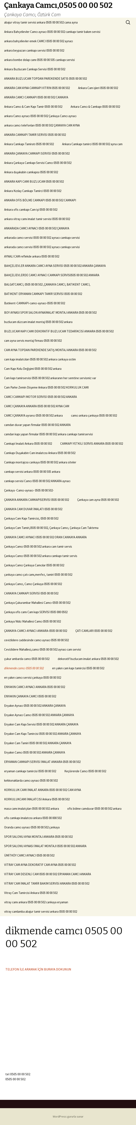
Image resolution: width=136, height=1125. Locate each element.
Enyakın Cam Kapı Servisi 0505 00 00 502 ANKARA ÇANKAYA (41, 724)
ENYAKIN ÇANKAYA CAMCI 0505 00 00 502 (30, 696)
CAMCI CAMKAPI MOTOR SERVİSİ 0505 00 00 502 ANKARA (40, 397)
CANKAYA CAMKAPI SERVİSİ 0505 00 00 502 (31, 593)
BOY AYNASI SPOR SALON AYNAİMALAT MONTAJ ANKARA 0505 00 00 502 (50, 312)
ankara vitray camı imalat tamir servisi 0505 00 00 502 (37, 219)
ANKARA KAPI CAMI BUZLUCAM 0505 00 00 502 (34, 181)
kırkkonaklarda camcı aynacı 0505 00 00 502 (31, 780)
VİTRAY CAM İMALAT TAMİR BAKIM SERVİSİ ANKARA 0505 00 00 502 (46, 883)
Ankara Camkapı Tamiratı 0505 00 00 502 (29, 144)
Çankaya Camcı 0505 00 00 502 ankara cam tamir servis (38, 546)
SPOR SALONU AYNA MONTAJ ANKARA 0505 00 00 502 (38, 837)
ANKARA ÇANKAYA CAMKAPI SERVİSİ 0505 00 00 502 (37, 153)
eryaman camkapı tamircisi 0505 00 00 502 (30, 771)
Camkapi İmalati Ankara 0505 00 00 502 (28, 444)
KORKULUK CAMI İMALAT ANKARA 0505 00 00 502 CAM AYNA (42, 790)
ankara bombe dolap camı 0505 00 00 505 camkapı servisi (39, 60)
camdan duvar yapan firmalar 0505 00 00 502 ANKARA (37, 425)
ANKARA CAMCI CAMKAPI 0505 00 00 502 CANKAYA (36, 97)
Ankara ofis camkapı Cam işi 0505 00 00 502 (30, 210)
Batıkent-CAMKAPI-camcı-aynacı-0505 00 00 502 (34, 303)
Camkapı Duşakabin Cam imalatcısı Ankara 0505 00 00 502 (39, 453)
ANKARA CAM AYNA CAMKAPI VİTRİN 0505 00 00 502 (37, 88)
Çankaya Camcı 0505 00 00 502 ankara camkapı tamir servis (40, 556)
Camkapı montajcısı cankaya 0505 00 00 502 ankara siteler (40, 462)
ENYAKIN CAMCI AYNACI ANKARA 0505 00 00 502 (34, 687)
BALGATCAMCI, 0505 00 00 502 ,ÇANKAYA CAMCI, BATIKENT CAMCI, (47, 284)
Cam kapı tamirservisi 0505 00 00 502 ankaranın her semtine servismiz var (50, 378)
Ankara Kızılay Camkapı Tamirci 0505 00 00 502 (32, 191)
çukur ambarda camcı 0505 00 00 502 (26, 659)
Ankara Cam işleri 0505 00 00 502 (98, 88)
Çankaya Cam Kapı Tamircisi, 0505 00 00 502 (31, 518)
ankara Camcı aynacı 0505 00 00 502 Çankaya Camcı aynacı (40, 116)
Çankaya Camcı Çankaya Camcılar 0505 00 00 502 (34, 565)
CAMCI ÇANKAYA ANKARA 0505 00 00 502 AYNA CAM (36, 406)
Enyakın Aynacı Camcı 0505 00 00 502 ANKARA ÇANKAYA (39, 715)
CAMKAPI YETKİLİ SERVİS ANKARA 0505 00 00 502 (91, 444)
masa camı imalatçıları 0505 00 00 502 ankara (31, 809)
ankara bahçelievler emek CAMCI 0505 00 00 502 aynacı (38, 41)
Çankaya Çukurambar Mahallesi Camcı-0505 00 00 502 (37, 603)
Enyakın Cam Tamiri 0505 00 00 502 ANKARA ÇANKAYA (37, 743)
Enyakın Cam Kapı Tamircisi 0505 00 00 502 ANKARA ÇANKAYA (42, 734)
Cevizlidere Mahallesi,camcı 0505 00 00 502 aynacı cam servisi (42, 649)
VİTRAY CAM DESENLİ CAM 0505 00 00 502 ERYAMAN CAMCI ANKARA (47, 874)
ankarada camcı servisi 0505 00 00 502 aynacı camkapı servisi (42, 238)
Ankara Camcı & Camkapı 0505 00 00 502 (95, 107)
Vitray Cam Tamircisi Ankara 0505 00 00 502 (31, 893)
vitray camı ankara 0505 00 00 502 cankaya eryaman (36, 902)
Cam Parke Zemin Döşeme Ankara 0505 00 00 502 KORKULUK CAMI (46, 387)
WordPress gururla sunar (68, 1116)
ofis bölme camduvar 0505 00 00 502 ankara (94, 809)
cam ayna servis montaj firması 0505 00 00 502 (33, 341)
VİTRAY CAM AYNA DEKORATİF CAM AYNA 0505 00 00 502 (40, 865)
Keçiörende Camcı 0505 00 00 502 (85, 771)
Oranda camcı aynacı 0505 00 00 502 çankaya (32, 827)
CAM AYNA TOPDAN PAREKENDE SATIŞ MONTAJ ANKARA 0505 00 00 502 (50, 350)
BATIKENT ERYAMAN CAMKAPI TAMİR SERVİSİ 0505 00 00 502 (43, 294)
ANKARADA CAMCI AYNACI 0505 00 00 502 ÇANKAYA (36, 228)
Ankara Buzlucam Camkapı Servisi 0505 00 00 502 (34, 69)
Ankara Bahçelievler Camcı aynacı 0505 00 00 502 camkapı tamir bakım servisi (52, 32)
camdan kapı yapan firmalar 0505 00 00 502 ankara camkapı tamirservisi (48, 434)
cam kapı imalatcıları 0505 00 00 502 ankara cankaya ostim (40, 359)
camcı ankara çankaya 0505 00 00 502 (94, 415)
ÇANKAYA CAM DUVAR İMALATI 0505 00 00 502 (33, 509)
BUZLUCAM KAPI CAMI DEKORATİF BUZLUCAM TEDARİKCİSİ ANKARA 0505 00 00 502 (59, 331)
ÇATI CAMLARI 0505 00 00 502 (93, 631)
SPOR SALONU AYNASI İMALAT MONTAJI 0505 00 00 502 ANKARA (45, 846)
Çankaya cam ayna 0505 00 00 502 (98, 500)
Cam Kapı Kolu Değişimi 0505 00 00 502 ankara (32, 369)
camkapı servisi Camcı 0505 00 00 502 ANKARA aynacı (37, 481)
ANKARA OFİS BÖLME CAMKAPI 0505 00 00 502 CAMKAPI (40, 200)
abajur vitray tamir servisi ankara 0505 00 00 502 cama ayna (41, 22)
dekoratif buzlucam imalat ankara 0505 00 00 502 (88, 659)
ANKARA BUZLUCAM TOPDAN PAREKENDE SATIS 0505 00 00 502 (45, 78)
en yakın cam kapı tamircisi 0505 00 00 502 (78, 668)
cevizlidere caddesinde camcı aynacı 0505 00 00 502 (36, 640)
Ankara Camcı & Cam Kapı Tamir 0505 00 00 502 (33, 107)
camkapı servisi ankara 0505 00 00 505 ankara (32, 472)
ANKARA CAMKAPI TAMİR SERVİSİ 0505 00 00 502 (35, 135)
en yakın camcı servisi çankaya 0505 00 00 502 (32, 677)
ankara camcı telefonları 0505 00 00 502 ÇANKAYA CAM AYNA (42, 125)
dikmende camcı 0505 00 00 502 (24, 668)
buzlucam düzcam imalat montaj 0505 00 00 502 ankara (38, 322)
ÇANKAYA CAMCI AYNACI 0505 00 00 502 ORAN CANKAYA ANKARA (45, 537)
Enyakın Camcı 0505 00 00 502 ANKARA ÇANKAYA (34, 752)
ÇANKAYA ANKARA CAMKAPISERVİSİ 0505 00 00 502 (36, 500)
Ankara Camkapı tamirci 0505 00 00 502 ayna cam (92, 144)
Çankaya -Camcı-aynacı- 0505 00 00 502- (29, 490)
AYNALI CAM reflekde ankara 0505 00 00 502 (31, 256)
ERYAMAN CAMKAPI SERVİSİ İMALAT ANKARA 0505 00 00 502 (42, 762)
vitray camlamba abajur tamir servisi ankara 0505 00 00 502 (40, 911)
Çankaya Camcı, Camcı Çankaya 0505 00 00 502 (33, 584)
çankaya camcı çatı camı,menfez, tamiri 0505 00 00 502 (38, 575)
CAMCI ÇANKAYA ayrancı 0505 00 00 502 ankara (33, 415)
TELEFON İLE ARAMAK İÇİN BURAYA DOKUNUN (38, 969)
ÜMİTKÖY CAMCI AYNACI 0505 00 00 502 (29, 855)
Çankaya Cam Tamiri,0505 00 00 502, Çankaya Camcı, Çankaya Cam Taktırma (51, 528)
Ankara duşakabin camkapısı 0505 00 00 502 (31, 172)
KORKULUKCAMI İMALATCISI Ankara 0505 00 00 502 (37, 799)
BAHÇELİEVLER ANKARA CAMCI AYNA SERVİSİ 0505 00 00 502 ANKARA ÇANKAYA (55, 266)
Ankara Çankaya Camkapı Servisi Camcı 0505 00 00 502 (37, 163)
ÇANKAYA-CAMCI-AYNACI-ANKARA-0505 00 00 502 (35, 631)
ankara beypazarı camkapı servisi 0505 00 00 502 (34, 50)
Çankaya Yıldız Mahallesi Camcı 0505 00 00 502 (32, 621)
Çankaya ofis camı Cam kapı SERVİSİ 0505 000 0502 (35, 612)
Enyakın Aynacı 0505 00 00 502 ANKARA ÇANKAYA (35, 706)
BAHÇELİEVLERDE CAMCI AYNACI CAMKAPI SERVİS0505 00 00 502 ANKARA (51, 275)
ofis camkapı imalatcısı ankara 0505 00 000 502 (33, 818)
